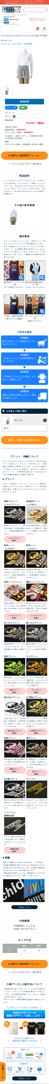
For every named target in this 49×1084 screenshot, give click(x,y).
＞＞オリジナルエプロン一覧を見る (24, 164)
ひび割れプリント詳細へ (37, 733)
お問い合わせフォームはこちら (37, 20)
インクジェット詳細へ (15, 617)
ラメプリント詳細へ (36, 692)
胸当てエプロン (35, 322)
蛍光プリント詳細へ (15, 692)
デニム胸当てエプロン (14, 288)
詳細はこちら (24, 908)
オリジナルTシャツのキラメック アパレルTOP (20, 36)
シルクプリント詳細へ (15, 540)
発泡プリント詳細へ (15, 771)
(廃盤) (19, 319)
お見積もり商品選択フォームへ (24, 156)
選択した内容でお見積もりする (24, 441)
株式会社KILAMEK (7, 16)
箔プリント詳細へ (36, 774)
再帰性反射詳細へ (14, 851)
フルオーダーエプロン (35, 288)
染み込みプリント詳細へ (15, 733)
